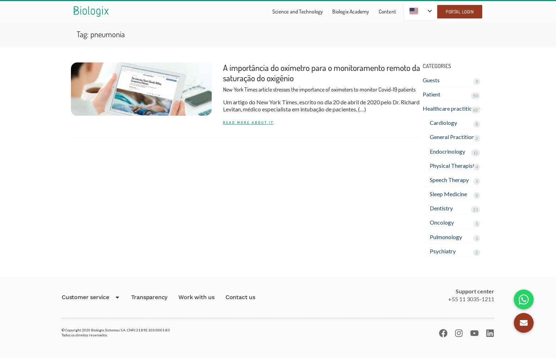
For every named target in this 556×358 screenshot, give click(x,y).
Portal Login (460, 12)
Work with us (196, 297)
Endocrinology (447, 151)
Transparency (149, 297)
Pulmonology (446, 236)
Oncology (442, 222)
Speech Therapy (449, 179)
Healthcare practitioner (451, 108)
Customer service (91, 297)
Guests (431, 80)
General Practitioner (454, 136)
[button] (524, 323)
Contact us (240, 297)
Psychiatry (443, 251)
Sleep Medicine (448, 194)
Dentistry (441, 208)
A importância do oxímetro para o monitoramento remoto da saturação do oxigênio (321, 77)
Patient (431, 94)
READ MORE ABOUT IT (248, 122)
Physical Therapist (452, 165)
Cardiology (443, 122)
